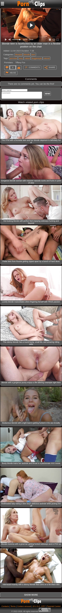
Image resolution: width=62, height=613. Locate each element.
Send (47, 94)
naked (27, 58)
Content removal (24, 606)
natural (46, 58)
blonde (27, 54)
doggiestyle (37, 58)
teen (33, 54)
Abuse (13, 73)
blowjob (18, 54)
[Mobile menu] (2, 3)
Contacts (5, 606)
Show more (31, 595)
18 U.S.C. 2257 (38, 606)
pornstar (13, 58)
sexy (21, 58)
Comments (34, 67)
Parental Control (54, 606)
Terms (13, 606)
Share (52, 67)
